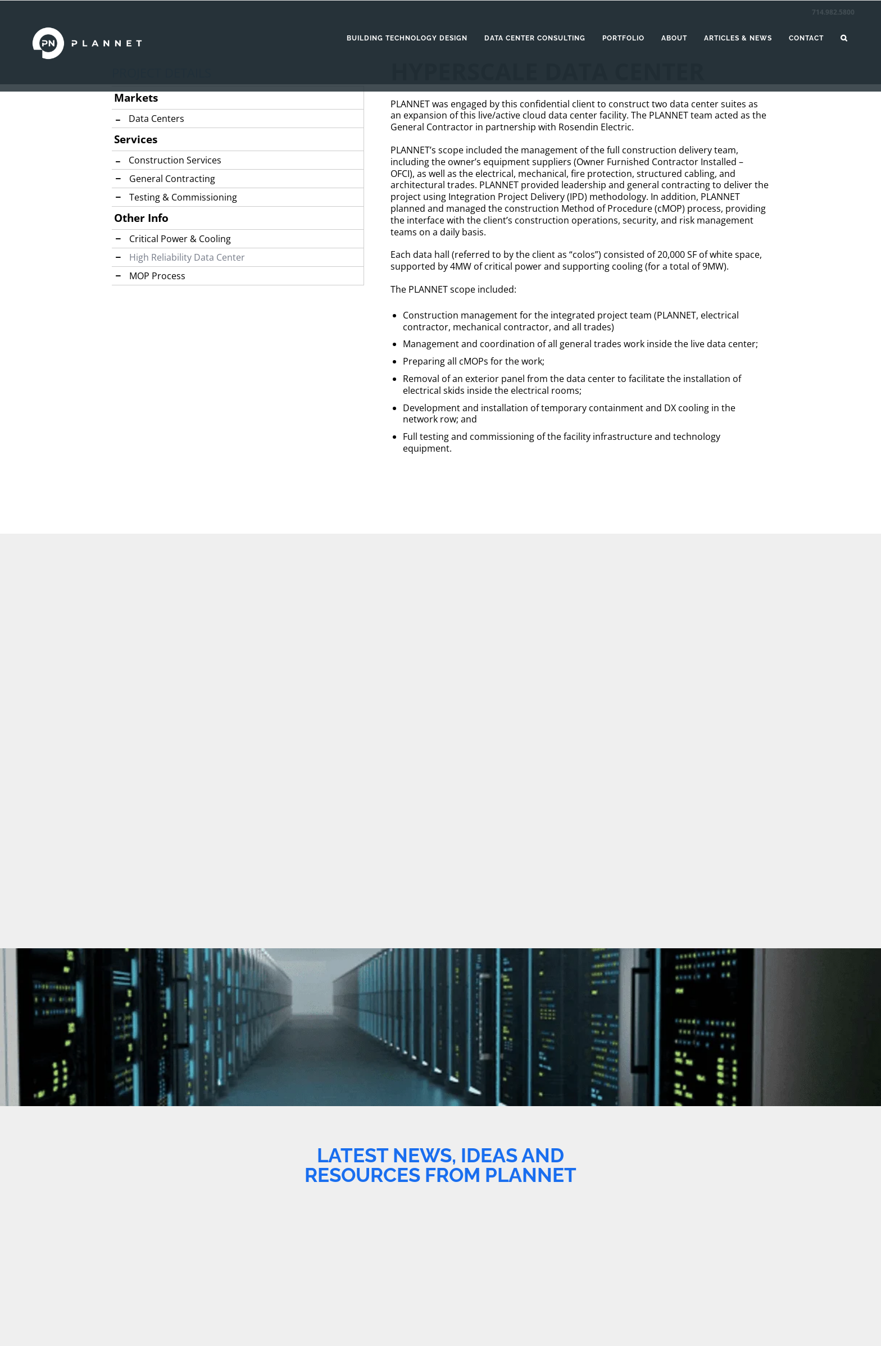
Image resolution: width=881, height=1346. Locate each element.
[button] (844, 38)
